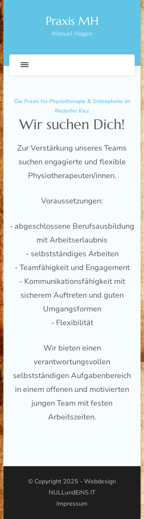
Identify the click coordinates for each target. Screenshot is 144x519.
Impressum (72, 503)
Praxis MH (72, 21)
